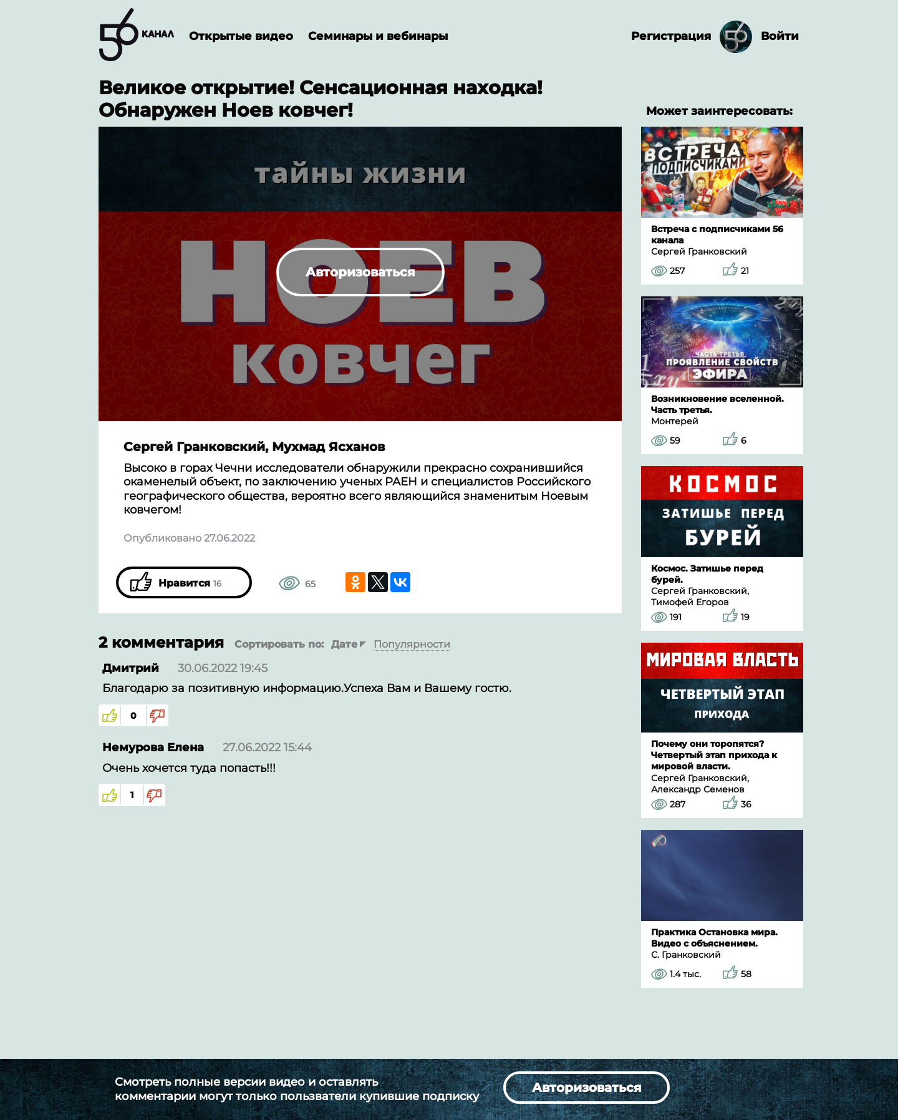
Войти (780, 36)
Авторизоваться (360, 272)
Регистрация (671, 36)
